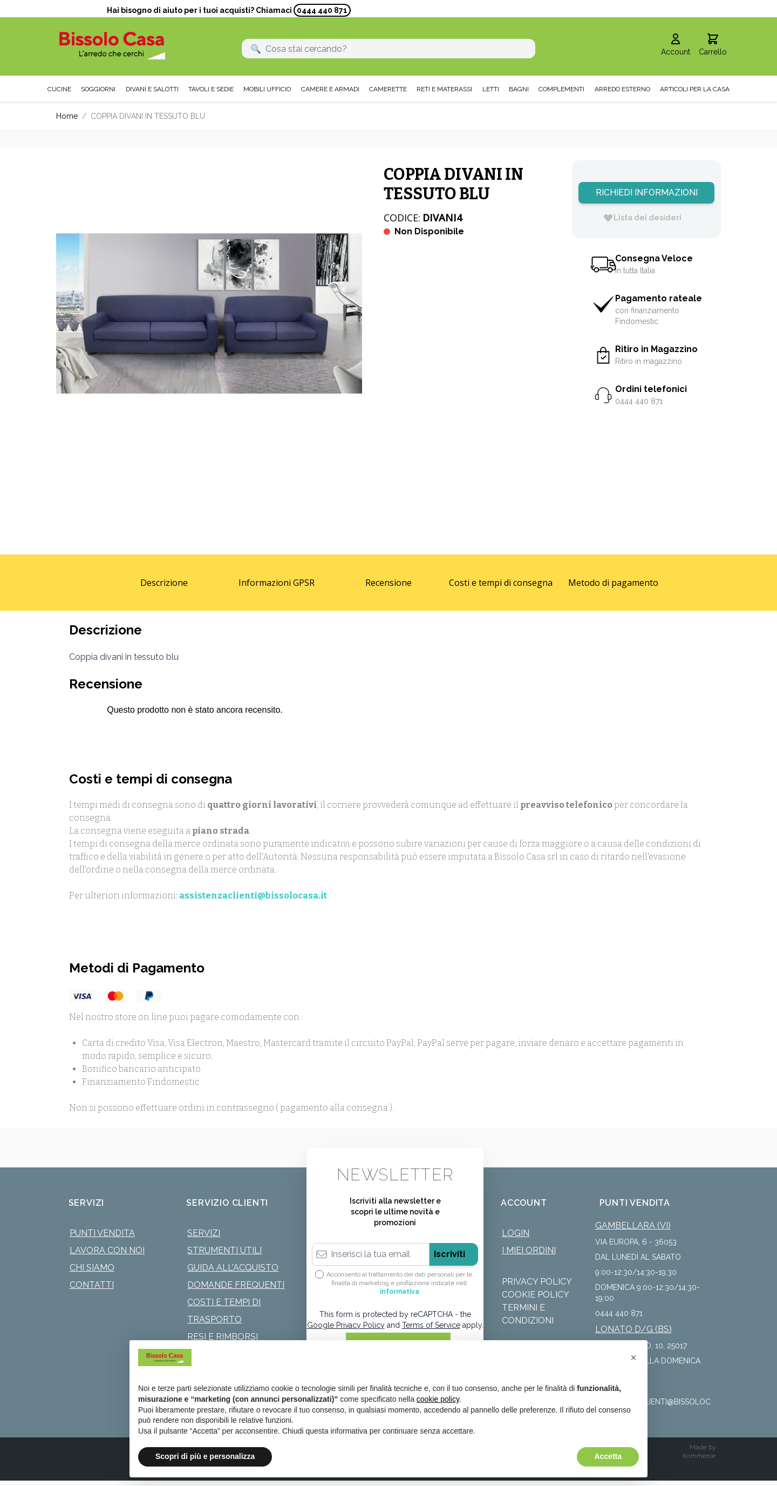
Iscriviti (449, 1254)
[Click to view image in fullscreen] (209, 313)
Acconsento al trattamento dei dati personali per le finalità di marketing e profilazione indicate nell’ (399, 1283)
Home (67, 116)
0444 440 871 (322, 10)
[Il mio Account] (675, 45)
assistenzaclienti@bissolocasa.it (253, 895)
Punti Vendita (102, 1233)
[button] (633, 1357)
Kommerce (699, 1456)
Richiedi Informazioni (647, 192)
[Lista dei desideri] (642, 217)
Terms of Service (431, 1325)
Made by (702, 1447)
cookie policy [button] (438, 1399)
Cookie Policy (535, 1294)
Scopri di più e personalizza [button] (205, 1456)
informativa (399, 1291)
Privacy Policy (537, 1281)
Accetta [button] (608, 1456)
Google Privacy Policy (346, 1325)
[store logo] (112, 45)
